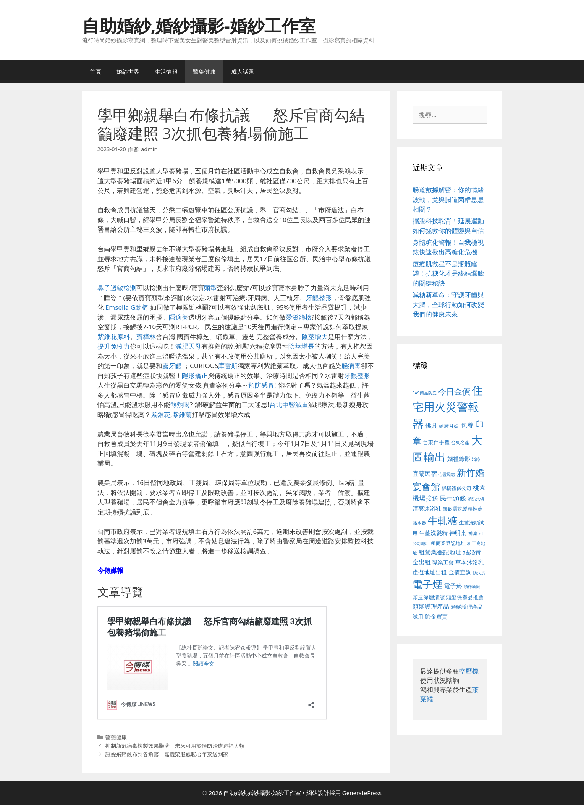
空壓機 (469, 671)
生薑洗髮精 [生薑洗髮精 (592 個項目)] (433, 533)
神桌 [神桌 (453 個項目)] (472, 533)
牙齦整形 (319, 297)
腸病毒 (351, 365)
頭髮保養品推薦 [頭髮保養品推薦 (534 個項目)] (465, 597)
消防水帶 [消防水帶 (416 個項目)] (476, 499)
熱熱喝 (180, 404)
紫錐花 (160, 414)
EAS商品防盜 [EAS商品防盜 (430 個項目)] (425, 393)
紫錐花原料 (113, 336)
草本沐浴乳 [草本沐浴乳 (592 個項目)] (469, 562)
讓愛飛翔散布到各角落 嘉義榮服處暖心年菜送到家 (166, 754)
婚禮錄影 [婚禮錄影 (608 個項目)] (458, 458)
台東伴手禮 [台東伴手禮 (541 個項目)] (436, 442)
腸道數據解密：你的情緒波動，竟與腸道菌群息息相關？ (448, 199)
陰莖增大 (315, 336)
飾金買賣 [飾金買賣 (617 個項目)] (436, 616)
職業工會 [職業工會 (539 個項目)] (443, 562)
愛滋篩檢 (299, 317)
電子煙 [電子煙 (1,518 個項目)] (427, 584)
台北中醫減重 (288, 404)
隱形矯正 (195, 375)
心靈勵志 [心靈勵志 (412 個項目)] (446, 474)
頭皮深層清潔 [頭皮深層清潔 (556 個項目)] (429, 597)
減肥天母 (188, 346)
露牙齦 (172, 365)
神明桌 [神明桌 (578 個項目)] (457, 533)
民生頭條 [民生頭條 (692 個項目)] (453, 498)
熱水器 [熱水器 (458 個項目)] (419, 522)
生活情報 (166, 71)
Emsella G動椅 (126, 307)
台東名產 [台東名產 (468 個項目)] (460, 442)
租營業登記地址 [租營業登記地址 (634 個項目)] (440, 552)
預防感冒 (261, 385)
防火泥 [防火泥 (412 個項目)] (479, 572)
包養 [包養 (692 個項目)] (467, 425)
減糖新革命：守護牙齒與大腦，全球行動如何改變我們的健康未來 (448, 304)
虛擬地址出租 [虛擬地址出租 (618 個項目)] (430, 572)
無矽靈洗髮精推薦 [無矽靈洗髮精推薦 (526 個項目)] (462, 508)
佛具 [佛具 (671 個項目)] (431, 425)
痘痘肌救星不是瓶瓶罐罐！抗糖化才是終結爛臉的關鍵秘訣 (448, 273)
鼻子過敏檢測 (116, 287)
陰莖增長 (301, 346)
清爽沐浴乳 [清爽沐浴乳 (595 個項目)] (427, 508)
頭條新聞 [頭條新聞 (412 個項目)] (472, 586)
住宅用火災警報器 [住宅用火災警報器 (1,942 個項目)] (448, 407)
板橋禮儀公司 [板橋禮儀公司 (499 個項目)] (456, 488)
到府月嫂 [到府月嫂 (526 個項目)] (449, 425)
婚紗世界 (127, 71)
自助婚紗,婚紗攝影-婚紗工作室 (199, 25)
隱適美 (178, 317)
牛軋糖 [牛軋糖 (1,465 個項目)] (443, 520)
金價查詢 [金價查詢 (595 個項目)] (459, 572)
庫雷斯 (228, 365)
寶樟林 (146, 336)
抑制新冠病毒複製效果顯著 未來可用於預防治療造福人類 (174, 745)
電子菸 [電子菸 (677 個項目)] (453, 585)
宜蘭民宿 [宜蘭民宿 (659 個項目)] (425, 473)
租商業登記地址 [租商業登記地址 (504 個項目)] (448, 543)
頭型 (210, 287)
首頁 (95, 71)
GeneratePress (362, 793)
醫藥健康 (204, 71)
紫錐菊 (182, 414)
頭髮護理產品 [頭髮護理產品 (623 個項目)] (431, 606)
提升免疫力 (113, 346)
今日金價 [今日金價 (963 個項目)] (454, 391)
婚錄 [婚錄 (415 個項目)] (476, 459)
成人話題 (242, 71)
